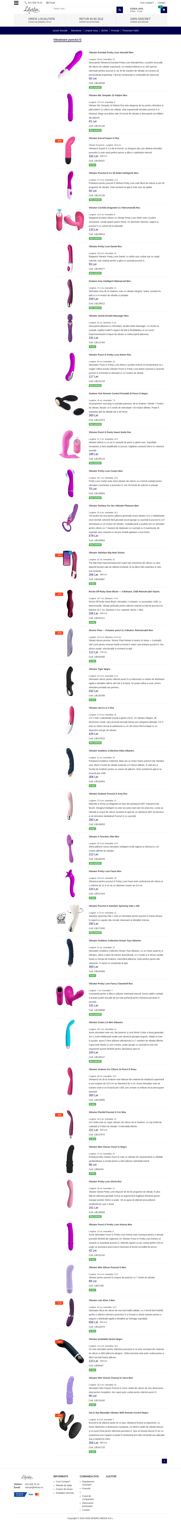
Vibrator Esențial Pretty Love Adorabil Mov (111, 52)
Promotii (86, 1488)
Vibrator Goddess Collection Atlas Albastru (111, 750)
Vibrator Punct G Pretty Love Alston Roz (110, 354)
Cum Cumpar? (63, 1481)
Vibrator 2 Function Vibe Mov (104, 836)
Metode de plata (64, 1485)
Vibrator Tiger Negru (99, 669)
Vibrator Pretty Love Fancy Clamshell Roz (111, 983)
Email (50, 2)
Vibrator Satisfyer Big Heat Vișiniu (107, 552)
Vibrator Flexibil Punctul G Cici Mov (107, 1112)
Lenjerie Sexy (91, 30)
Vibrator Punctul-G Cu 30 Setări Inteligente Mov (114, 173)
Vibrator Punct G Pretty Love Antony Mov (110, 1224)
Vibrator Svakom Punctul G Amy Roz (108, 793)
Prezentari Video (130, 30)
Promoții (115, 30)
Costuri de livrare (64, 1489)
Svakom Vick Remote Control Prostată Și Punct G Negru (118, 393)
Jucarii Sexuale (60, 30)
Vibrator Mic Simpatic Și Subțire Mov (108, 95)
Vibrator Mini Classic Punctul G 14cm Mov (111, 1378)
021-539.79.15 (33, 2)
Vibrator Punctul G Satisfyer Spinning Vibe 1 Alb (114, 906)
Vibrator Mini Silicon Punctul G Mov (107, 1267)
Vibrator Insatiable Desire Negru (105, 1339)
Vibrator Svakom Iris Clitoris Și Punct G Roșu (112, 1069)
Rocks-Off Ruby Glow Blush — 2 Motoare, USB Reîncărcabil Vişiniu (124, 591)
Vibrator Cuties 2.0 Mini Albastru (106, 1022)
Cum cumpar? (147, 2)
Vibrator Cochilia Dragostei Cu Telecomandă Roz (114, 207)
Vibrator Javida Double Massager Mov (109, 316)
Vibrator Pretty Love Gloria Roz (105, 1181)
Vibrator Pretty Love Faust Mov (105, 871)
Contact (161, 2)
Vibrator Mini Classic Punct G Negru (108, 1147)
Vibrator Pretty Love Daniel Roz (105, 246)
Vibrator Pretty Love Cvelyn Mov (106, 471)
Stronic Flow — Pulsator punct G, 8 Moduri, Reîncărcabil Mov (121, 630)
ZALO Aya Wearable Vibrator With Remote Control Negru (118, 1412)
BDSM (104, 30)
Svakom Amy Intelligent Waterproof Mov (110, 281)
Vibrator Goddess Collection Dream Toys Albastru (115, 940)
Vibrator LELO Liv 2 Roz (101, 708)
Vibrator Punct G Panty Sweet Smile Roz (110, 432)
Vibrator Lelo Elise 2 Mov (102, 1300)
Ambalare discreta (65, 1493)
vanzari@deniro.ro (34, 1487)
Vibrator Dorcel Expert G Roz (104, 138)
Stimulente (76, 30)
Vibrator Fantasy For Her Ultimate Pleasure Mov (114, 505)
